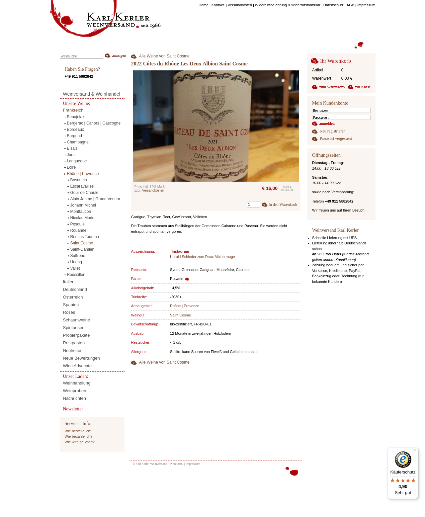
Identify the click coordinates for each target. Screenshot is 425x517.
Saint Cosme (180, 315)
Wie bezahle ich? (79, 436)
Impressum (193, 464)
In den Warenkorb (283, 204)
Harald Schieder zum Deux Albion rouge (202, 257)
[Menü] (414, 452)
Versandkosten (153, 190)
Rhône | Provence (184, 306)
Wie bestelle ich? (78, 431)
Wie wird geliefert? (80, 442)
